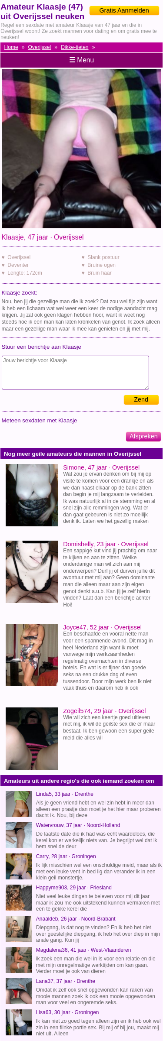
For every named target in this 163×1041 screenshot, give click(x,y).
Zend (141, 399)
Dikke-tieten (74, 47)
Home (11, 47)
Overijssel (39, 47)
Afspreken (144, 436)
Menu (81, 60)
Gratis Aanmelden (124, 10)
